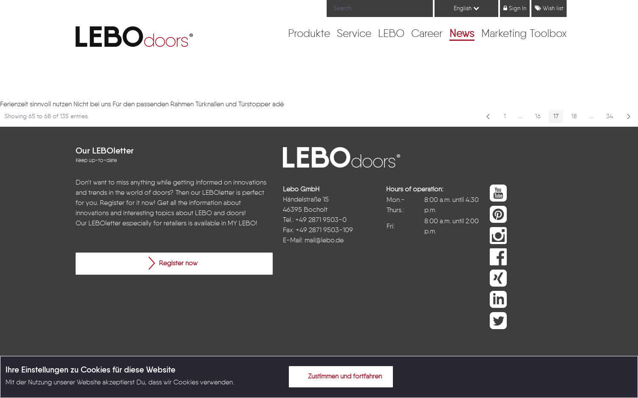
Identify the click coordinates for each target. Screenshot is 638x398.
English (466, 8)
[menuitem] (309, 34)
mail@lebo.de (324, 240)
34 (612, 118)
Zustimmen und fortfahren (340, 376)
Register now (173, 263)
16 (540, 118)
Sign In (514, 8)
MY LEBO (242, 223)
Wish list (549, 8)
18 (576, 118)
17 (558, 118)
